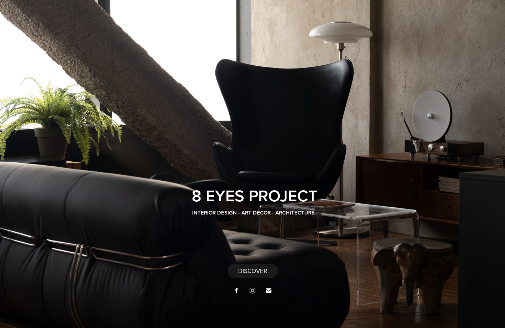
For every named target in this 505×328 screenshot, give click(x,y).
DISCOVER (252, 271)
